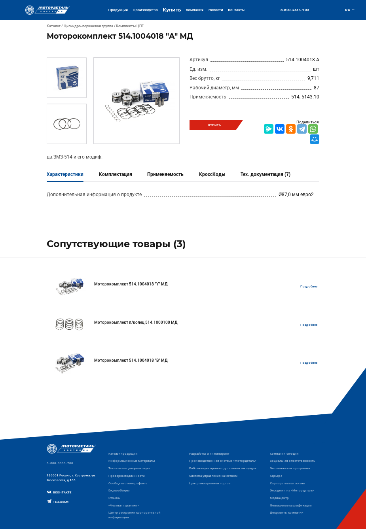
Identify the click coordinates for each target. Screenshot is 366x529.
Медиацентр (279, 498)
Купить (172, 10)
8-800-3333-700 (295, 9)
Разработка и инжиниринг (209, 453)
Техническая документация (129, 468)
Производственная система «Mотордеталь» (222, 461)
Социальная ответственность (292, 461)
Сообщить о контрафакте (127, 483)
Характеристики (65, 174)
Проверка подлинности (126, 476)
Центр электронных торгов (210, 483)
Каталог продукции (123, 453)
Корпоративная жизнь (287, 483)
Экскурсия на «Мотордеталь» (292, 490)
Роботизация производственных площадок (222, 468)
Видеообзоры (118, 490)
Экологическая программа (290, 468)
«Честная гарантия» (123, 505)
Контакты (236, 10)
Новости (216, 10)
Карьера (276, 476)
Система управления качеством (213, 476)
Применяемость (165, 174)
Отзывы (114, 498)
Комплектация (115, 174)
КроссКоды (212, 174)
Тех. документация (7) (265, 174)
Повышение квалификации (291, 505)
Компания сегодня (284, 453)
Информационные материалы (131, 461)
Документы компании (286, 512)
